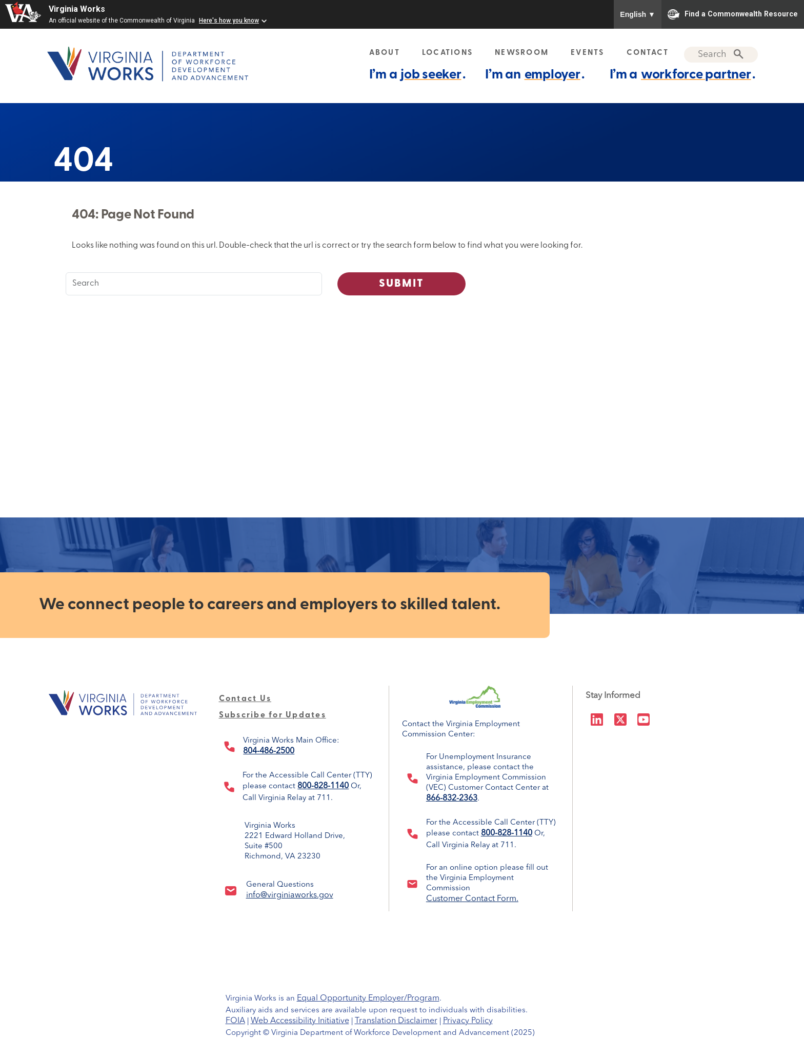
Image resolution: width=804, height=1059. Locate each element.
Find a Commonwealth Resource (733, 14)
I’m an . (534, 74)
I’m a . (417, 74)
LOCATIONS (447, 53)
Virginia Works (77, 9)
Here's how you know (229, 20)
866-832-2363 (451, 798)
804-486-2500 (268, 751)
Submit (402, 283)
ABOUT (384, 53)
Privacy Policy (468, 1021)
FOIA (235, 1021)
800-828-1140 (323, 786)
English (637, 14)
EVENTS (588, 53)
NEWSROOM (522, 53)
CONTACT (648, 53)
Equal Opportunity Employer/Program (368, 998)
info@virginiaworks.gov (289, 895)
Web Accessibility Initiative (300, 1021)
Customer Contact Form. (472, 899)
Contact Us (245, 699)
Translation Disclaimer (396, 1021)
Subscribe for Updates (272, 715)
